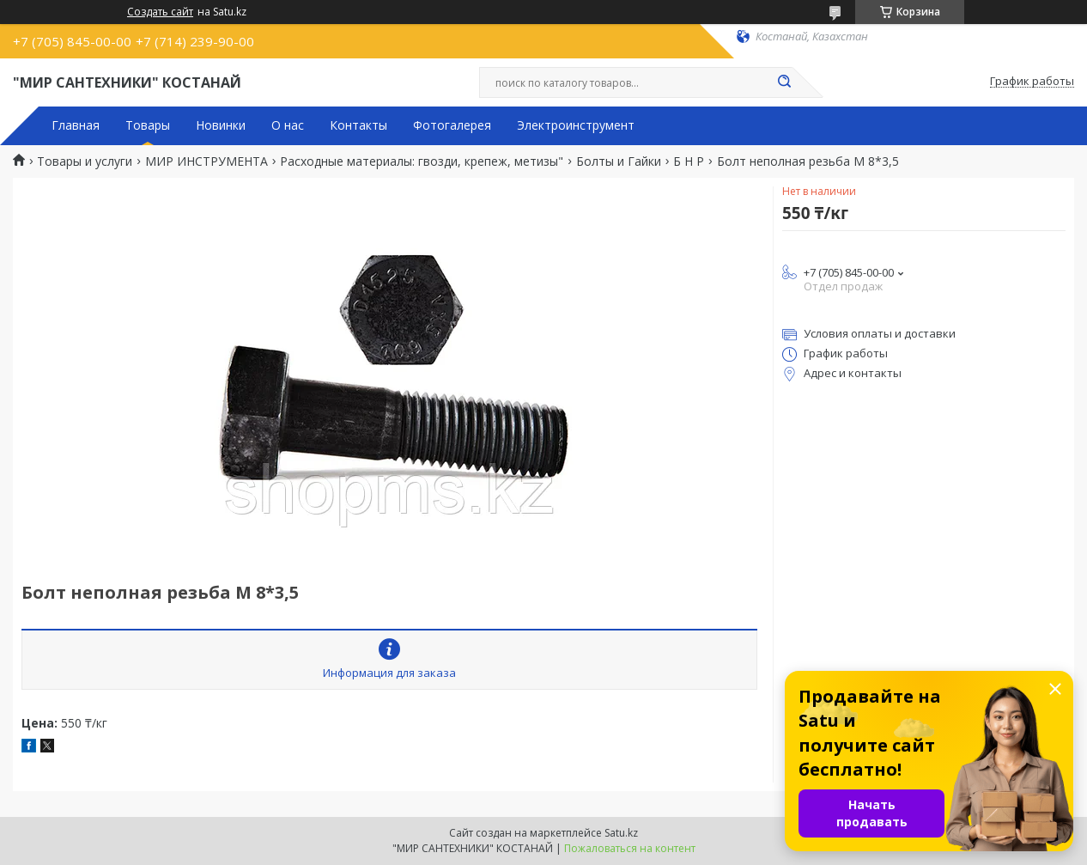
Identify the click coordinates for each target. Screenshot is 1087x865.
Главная (76, 125)
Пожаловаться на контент (629, 848)
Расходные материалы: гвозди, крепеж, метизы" (421, 161)
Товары (147, 125)
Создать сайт (160, 12)
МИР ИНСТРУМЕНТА (206, 161)
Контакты (358, 125)
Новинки (221, 125)
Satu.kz (621, 832)
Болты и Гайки (618, 161)
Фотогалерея (452, 125)
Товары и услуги (84, 161)
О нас (287, 125)
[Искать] (784, 82)
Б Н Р (688, 161)
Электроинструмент (576, 125)
